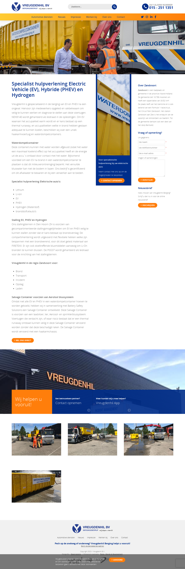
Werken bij (91, 16)
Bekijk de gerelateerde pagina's (92, 546)
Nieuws (61, 16)
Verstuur (147, 180)
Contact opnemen (112, 180)
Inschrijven (148, 205)
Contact (121, 16)
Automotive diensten (42, 16)
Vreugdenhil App (111, 400)
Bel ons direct (23, 340)
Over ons (106, 16)
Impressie (76, 16)
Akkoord (118, 560)
